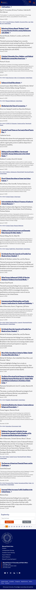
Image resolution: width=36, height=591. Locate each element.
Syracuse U (7, 583)
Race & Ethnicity (4, 324)
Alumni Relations (6, 557)
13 (11, 526)
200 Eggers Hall (7, 564)
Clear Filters (27, 522)
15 (16, 526)
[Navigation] (30, 3)
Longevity (20, 322)
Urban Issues (17, 196)
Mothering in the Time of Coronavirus (14, 106)
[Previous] (4, 526)
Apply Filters (9, 522)
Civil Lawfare (6, 7)
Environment (15, 426)
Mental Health (20, 172)
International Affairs (23, 483)
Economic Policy (24, 22)
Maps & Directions (24, 581)
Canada (11, 456)
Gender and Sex (21, 123)
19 (27, 526)
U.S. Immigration (21, 77)
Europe (15, 456)
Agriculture (8, 426)
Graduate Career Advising (8, 552)
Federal (16, 483)
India (15, 77)
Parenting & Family (29, 172)
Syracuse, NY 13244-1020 (9, 566)
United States (7, 23)
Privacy (2, 583)
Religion (29, 456)
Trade (30, 483)
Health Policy (12, 249)
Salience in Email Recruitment (11, 83)
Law (29, 22)
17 (22, 526)
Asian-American (10, 77)
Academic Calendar (4, 581)
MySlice (30, 581)
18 (24, 526)
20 (29, 526)
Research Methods (10, 101)
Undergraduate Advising (8, 550)
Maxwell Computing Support (9, 559)
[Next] (31, 526)
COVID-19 (8, 123)
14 (14, 526)
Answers (4, 548)
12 (9, 526)
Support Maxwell (6, 554)
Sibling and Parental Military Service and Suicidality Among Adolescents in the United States (15, 154)
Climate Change (10, 196)
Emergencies (17, 581)
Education (14, 123)
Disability (17, 22)
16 (19, 526)
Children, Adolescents (11, 172)
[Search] (34, 3)
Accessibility (11, 581)
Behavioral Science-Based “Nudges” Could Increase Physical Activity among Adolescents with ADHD (16, 31)
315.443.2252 (7, 567)
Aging (7, 249)
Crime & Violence (10, 22)
